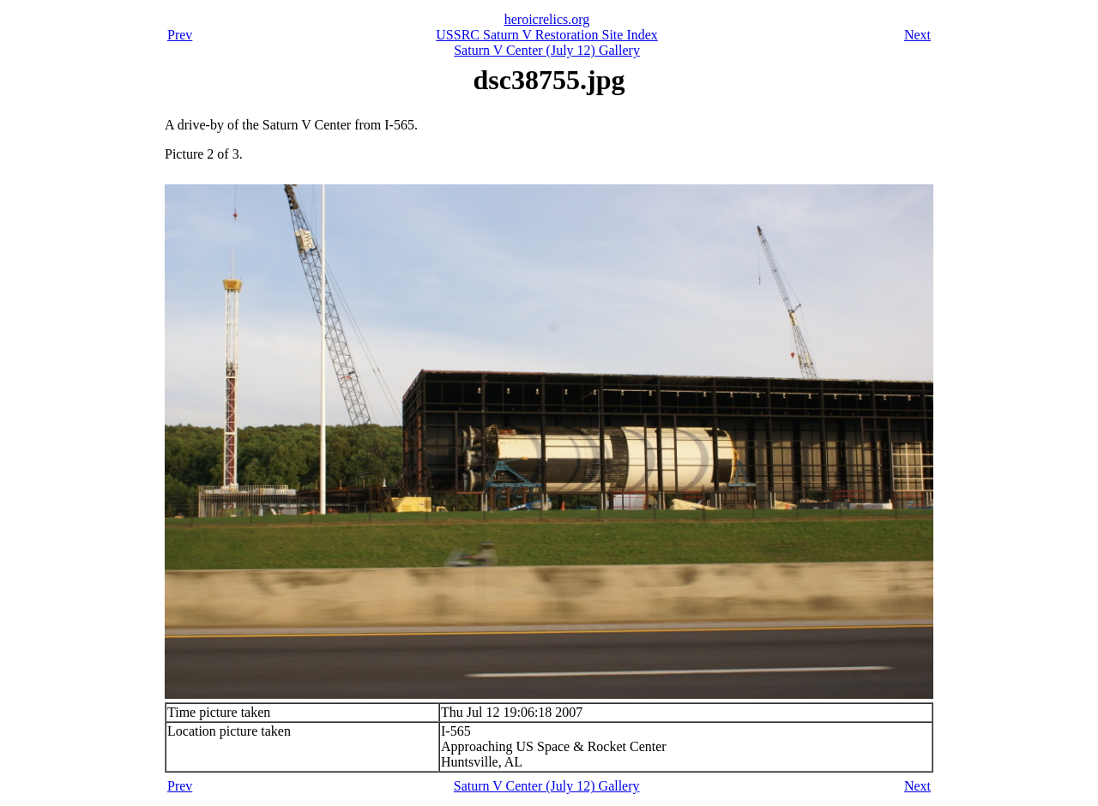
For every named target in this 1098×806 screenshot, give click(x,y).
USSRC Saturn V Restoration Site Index (547, 34)
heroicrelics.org (547, 19)
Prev (179, 34)
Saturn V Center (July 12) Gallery (547, 50)
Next (917, 34)
